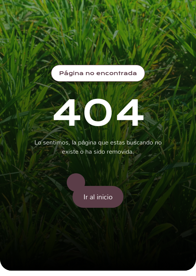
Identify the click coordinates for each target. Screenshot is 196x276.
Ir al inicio (98, 197)
